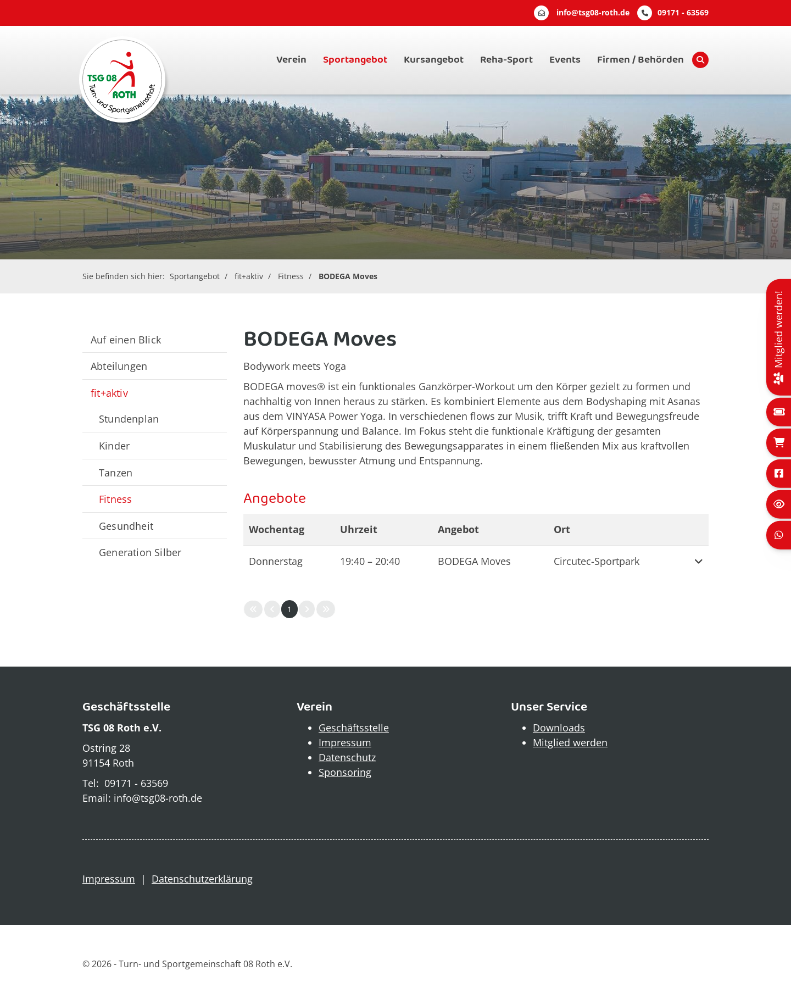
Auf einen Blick (126, 339)
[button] (695, 561)
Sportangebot (355, 60)
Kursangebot (434, 60)
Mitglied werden (570, 742)
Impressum (345, 742)
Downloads (559, 727)
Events (565, 60)
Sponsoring (345, 772)
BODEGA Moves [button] (474, 561)
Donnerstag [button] (276, 561)
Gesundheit (126, 525)
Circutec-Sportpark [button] (596, 561)
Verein (291, 60)
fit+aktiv (249, 276)
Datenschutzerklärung (202, 878)
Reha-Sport (506, 60)
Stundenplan (129, 418)
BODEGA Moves (348, 276)
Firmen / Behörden (640, 60)
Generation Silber (140, 552)
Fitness (291, 276)
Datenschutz (347, 757)
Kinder (114, 445)
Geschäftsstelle (354, 727)
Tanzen (115, 472)
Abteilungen (119, 366)
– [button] (370, 561)
